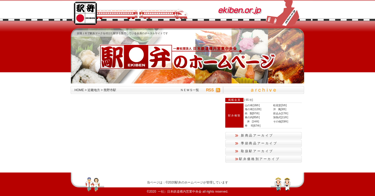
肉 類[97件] (252, 113)
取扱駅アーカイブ (257, 151)
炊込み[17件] (280, 113)
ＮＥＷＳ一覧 (189, 90)
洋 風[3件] (279, 109)
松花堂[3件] (280, 105)
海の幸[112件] (253, 109)
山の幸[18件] (252, 105)
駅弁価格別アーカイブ (259, 159)
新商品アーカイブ (257, 135)
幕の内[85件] (252, 117)
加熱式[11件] (280, 117)
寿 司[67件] (252, 125)
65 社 (249, 99)
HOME (79, 90)
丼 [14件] (252, 121)
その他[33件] (280, 121)
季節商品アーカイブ (259, 143)
